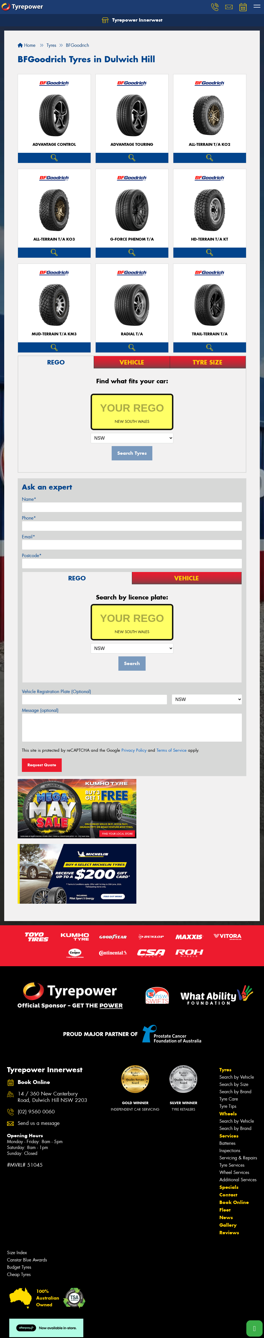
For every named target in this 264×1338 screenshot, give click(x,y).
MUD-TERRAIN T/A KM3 (54, 334)
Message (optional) (40, 710)
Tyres (225, 1001)
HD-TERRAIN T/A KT (209, 239)
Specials (228, 1119)
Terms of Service (172, 750)
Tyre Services (231, 1097)
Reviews (229, 1164)
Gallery (228, 1157)
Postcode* (32, 556)
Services (228, 1067)
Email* (28, 537)
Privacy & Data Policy (40, 1328)
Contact (228, 1126)
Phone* (29, 518)
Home (26, 45)
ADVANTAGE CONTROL (54, 144)
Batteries (227, 1075)
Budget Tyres (19, 1199)
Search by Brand (235, 1023)
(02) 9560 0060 (36, 1043)
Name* (29, 499)
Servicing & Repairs (238, 1089)
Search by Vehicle (236, 1009)
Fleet (225, 1141)
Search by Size (233, 1016)
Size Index (17, 1184)
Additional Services (237, 1111)
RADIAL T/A (132, 334)
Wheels (228, 1045)
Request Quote (41, 764)
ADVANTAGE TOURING (132, 144)
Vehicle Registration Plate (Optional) (56, 692)
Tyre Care (228, 1031)
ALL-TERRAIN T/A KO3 (54, 239)
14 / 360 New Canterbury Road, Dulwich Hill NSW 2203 (52, 1028)
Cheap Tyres (19, 1206)
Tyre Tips (227, 1038)
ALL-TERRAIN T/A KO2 (209, 144)
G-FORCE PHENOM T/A (132, 239)
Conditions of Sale (74, 1328)
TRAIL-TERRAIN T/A (210, 334)
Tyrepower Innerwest (132, 20)
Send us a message (38, 1055)
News (226, 1149)
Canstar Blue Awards (27, 1191)
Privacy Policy (133, 750)
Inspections (229, 1082)
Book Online (234, 1134)
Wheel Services (234, 1104)
